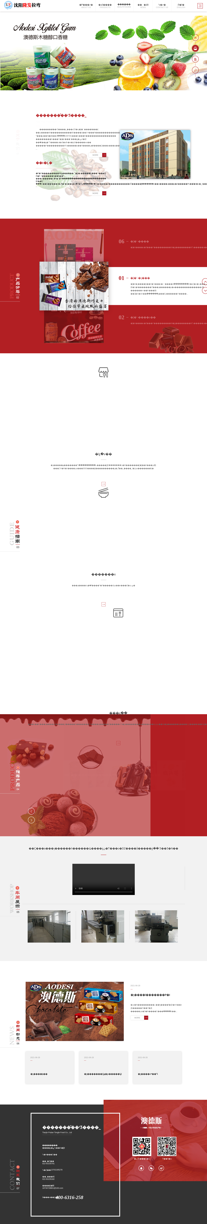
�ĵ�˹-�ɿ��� (134, 278)
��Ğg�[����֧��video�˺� (103, 879)
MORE (99, 155)
